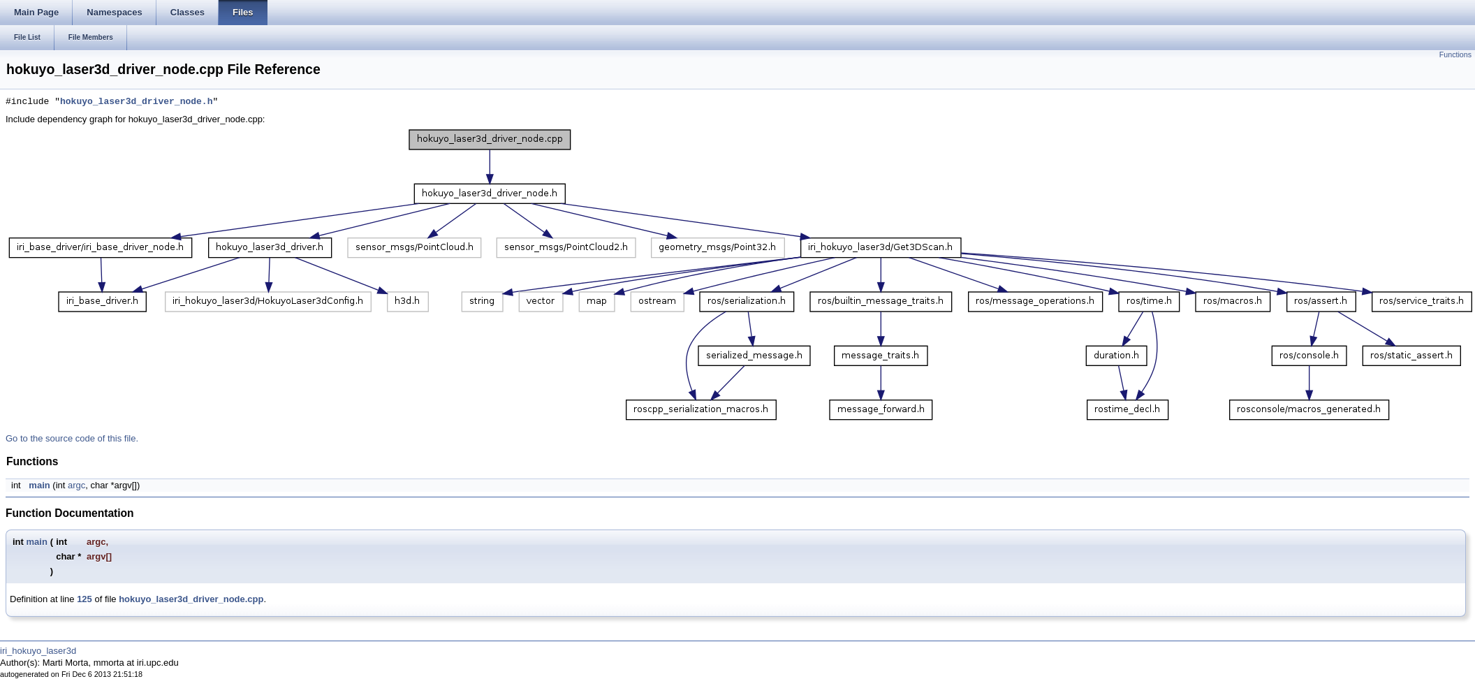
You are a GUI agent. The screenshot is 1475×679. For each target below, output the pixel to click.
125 (84, 599)
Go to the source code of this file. (72, 438)
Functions (1455, 54)
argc (76, 485)
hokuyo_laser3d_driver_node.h (136, 102)
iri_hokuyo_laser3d (38, 650)
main (39, 485)
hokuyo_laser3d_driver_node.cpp (191, 599)
